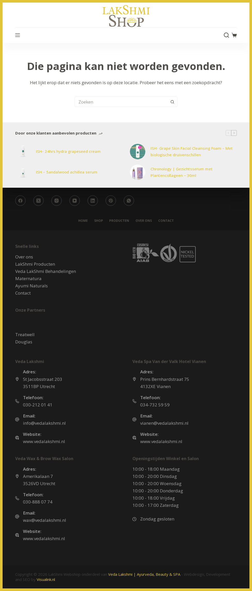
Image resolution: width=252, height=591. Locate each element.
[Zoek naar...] (120, 102)
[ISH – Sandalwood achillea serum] (23, 172)
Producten (119, 221)
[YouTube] (74, 200)
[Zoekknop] (172, 102)
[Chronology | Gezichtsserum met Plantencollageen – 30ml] (137, 172)
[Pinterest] (111, 200)
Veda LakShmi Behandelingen (45, 271)
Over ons (144, 221)
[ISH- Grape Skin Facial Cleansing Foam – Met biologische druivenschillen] (137, 151)
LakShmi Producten (35, 264)
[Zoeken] (226, 35)
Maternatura (28, 278)
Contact (166, 221)
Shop (98, 221)
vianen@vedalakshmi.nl (164, 423)
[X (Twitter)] (38, 200)
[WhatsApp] (129, 200)
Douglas (23, 342)
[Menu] (17, 35)
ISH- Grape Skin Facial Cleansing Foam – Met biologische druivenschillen (192, 151)
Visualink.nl (46, 579)
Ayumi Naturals (31, 286)
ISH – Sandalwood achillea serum (66, 172)
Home (83, 221)
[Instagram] (56, 200)
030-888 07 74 (37, 502)
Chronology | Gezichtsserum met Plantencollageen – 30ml (181, 172)
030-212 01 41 (37, 405)
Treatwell (25, 334)
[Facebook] (20, 200)
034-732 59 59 (155, 405)
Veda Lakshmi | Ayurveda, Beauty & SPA (144, 574)
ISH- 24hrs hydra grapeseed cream (68, 151)
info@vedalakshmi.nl (44, 423)
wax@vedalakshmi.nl (44, 520)
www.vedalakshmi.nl (44, 441)
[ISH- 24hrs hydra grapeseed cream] (23, 151)
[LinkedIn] (93, 200)
